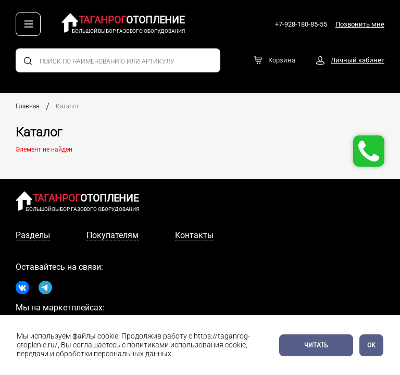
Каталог (67, 106)
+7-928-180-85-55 (301, 24)
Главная (28, 106)
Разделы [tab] (33, 235)
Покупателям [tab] (112, 235)
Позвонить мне (359, 24)
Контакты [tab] (194, 235)
